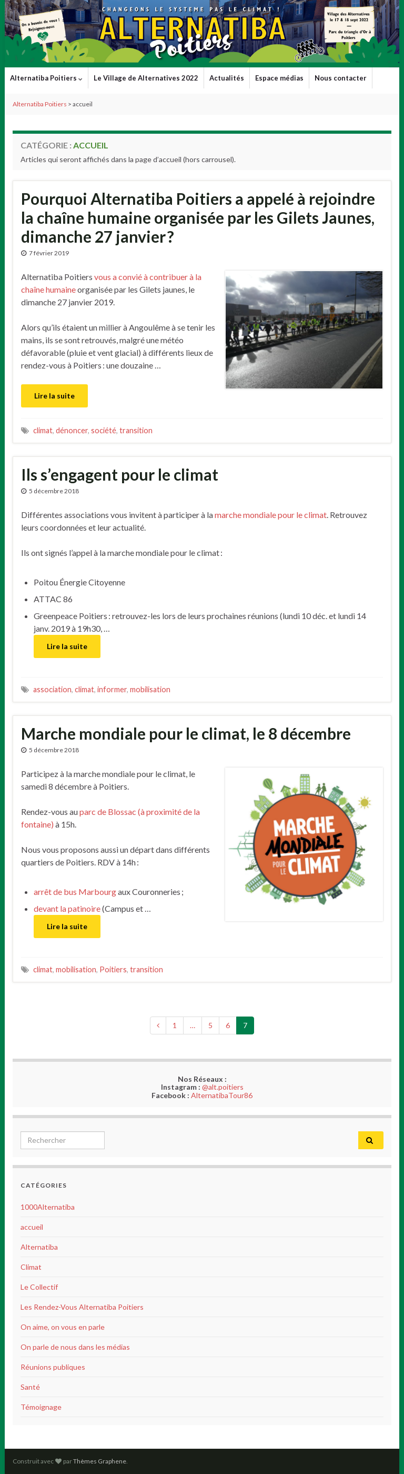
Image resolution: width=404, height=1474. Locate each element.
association (52, 689)
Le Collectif (39, 1286)
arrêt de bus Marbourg (75, 892)
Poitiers (113, 969)
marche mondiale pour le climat (271, 515)
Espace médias (279, 78)
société (103, 430)
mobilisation (150, 689)
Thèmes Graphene (99, 1461)
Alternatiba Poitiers (46, 78)
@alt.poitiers (223, 1086)
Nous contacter (341, 78)
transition (136, 430)
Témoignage (41, 1406)
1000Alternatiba (48, 1206)
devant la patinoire (67, 908)
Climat (31, 1266)
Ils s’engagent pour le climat (119, 474)
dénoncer (72, 430)
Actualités (226, 78)
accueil (32, 1226)
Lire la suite (54, 395)
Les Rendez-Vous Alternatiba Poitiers (82, 1306)
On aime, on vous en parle (63, 1326)
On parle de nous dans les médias (75, 1346)
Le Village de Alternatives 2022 (146, 78)
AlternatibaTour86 (221, 1095)
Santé (30, 1386)
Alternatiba (39, 1246)
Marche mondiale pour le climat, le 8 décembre (186, 733)
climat (43, 430)
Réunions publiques (53, 1366)
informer (112, 689)
